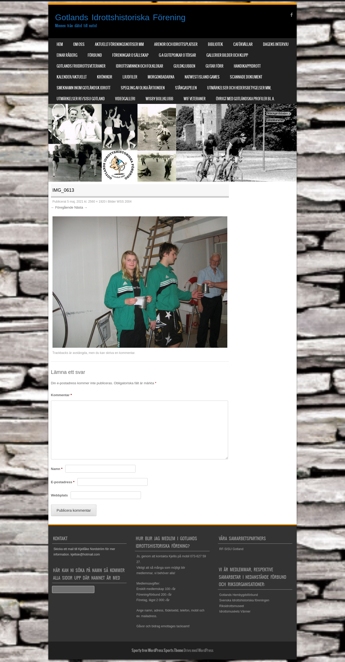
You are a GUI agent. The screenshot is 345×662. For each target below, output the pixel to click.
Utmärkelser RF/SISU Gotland (81, 99)
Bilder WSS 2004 (119, 201)
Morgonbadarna (161, 77)
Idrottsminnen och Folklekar (139, 66)
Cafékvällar (243, 44)
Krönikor (104, 77)
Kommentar (61, 395)
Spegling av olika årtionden (143, 88)
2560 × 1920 (97, 201)
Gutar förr (214, 66)
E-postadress (62, 482)
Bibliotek (215, 44)
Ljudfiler (130, 77)
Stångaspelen (186, 88)
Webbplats (59, 495)
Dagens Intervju (276, 44)
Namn (57, 469)
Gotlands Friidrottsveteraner (81, 66)
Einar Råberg (67, 55)
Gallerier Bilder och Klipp (227, 55)
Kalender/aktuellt (72, 77)
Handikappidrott (247, 66)
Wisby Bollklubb (159, 99)
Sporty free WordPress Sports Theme (157, 650)
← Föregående (62, 207)
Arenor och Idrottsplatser (176, 44)
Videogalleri (125, 99)
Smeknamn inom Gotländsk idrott (83, 88)
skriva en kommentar (120, 353)
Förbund (95, 55)
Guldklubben (184, 66)
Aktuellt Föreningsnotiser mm (119, 44)
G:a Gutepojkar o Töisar (177, 55)
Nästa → (80, 207)
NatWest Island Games (202, 77)
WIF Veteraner (195, 99)
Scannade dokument (246, 77)
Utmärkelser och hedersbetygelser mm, (239, 88)
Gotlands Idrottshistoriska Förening (120, 17)
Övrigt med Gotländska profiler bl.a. (245, 99)
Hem (60, 44)
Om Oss (79, 44)
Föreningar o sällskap (130, 55)
